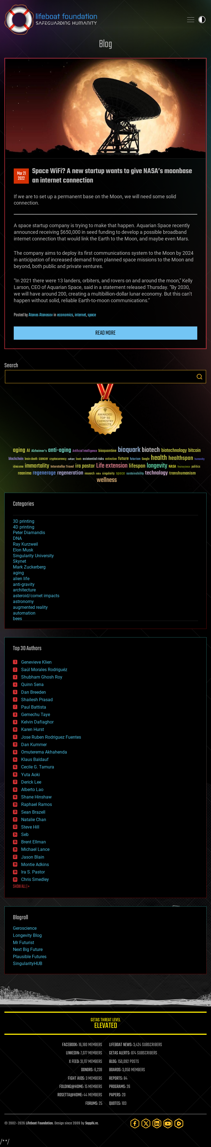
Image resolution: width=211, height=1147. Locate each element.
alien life (21, 578)
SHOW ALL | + (21, 886)
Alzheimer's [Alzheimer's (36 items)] (39, 451)
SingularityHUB (27, 963)
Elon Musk (23, 550)
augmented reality (30, 607)
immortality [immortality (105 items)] (37, 466)
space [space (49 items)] (120, 473)
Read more (105, 333)
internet (80, 315)
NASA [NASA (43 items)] (172, 467)
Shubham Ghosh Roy (41, 677)
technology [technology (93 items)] (156, 473)
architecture (24, 590)
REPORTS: (116, 1078)
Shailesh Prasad (37, 699)
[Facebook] (135, 1123)
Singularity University (33, 555)
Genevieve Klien (36, 662)
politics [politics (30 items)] (195, 467)
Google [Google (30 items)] (145, 459)
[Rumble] (178, 1123)
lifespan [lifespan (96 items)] (137, 466)
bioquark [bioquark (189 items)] (129, 450)
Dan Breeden (33, 692)
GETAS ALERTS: (119, 1053)
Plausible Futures (29, 956)
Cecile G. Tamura (37, 767)
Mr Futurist (23, 942)
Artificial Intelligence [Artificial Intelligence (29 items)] (85, 451)
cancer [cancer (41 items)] (43, 459)
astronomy (23, 601)
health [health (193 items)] (159, 458)
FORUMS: (91, 1103)
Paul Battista (33, 707)
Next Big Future (28, 949)
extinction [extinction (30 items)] (111, 459)
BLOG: (113, 1061)
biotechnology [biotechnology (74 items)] (174, 451)
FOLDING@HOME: (71, 1086)
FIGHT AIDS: (76, 1078)
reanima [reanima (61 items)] (24, 473)
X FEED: (74, 1061)
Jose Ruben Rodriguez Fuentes (51, 737)
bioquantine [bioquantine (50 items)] (107, 450)
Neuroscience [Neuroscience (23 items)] (183, 467)
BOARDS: (115, 1070)
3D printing (23, 521)
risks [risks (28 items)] (98, 473)
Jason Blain (32, 857)
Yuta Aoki (30, 774)
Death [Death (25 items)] (78, 459)
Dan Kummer (34, 744)
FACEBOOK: (70, 1045)
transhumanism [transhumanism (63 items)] (182, 473)
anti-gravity (24, 584)
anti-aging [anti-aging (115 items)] (59, 450)
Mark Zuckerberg (29, 567)
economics (65, 315)
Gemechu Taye (35, 714)
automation (24, 613)
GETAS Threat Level (105, 1024)
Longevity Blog (27, 935)
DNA (17, 538)
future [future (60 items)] (123, 458)
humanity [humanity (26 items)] (200, 459)
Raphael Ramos (36, 804)
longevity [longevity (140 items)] (157, 466)
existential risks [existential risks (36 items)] (93, 459)
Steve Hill (30, 827)
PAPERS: (115, 1095)
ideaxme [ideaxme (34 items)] (18, 467)
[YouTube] (167, 1123)
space (92, 315)
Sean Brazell (33, 812)
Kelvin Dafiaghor (37, 722)
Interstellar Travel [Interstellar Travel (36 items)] (62, 467)
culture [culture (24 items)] (71, 459)
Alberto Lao (32, 789)
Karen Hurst (32, 729)
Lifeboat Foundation (39, 1123)
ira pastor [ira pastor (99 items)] (85, 466)
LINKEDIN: (73, 1053)
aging (18, 572)
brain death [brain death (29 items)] (31, 459)
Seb (25, 834)
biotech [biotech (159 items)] (151, 450)
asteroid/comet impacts (36, 595)
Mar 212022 (21, 176)
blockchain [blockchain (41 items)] (16, 459)
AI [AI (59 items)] (28, 451)
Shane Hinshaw (36, 797)
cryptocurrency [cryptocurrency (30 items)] (57, 459)
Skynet (19, 561)
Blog (105, 44)
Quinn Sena (32, 684)
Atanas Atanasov (41, 315)
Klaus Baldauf (35, 759)
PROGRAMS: (117, 1086)
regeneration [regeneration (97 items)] (70, 473)
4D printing (23, 527)
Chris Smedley (35, 879)
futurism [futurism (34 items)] (135, 459)
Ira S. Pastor (33, 872)
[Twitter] (145, 1123)
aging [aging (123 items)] (19, 450)
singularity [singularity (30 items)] (108, 474)
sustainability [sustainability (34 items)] (135, 474)
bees (17, 618)
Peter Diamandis (29, 532)
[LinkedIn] (156, 1123)
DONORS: (87, 1070)
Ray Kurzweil (25, 544)
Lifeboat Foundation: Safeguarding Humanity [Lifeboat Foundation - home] (91, 19)
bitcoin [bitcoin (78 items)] (194, 451)
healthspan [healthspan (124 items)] (180, 458)
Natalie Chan (33, 819)
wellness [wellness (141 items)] (107, 480)
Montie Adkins (35, 864)
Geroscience (25, 928)
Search (199, 376)
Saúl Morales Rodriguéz (44, 669)
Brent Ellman (33, 842)
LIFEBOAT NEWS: (120, 1045)
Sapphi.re (91, 1123)
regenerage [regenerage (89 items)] (44, 473)
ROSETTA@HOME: (70, 1095)
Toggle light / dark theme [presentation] (202, 19)
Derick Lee (31, 782)
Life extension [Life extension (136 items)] (111, 466)
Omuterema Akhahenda (44, 752)
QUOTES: (115, 1103)
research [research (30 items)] (90, 474)
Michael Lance (35, 849)
